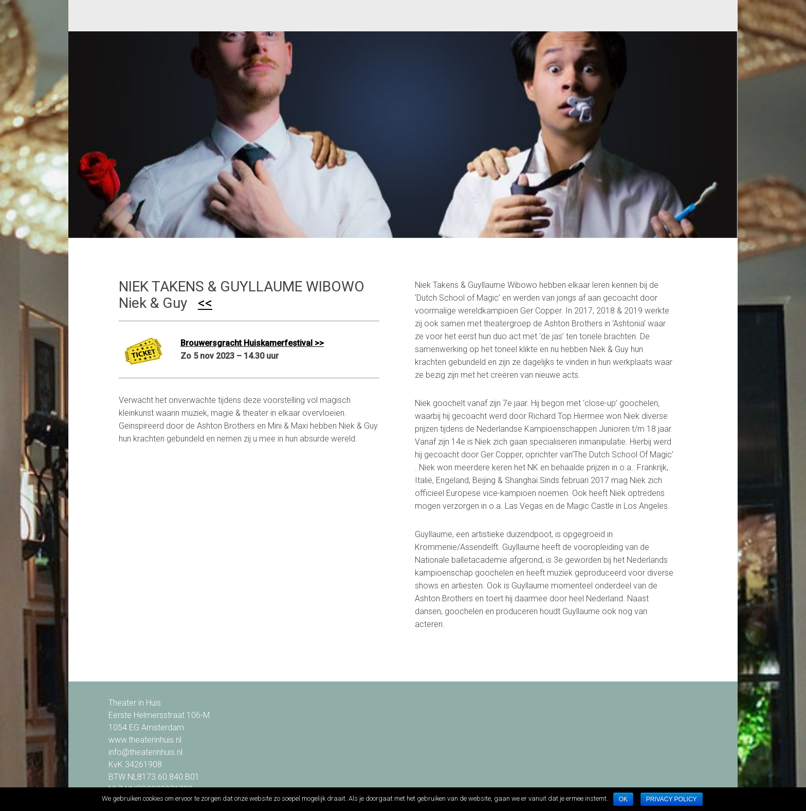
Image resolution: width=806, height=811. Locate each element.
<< (205, 302)
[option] (402, 134)
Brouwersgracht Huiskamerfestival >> (252, 343)
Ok (623, 799)
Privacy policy (671, 799)
